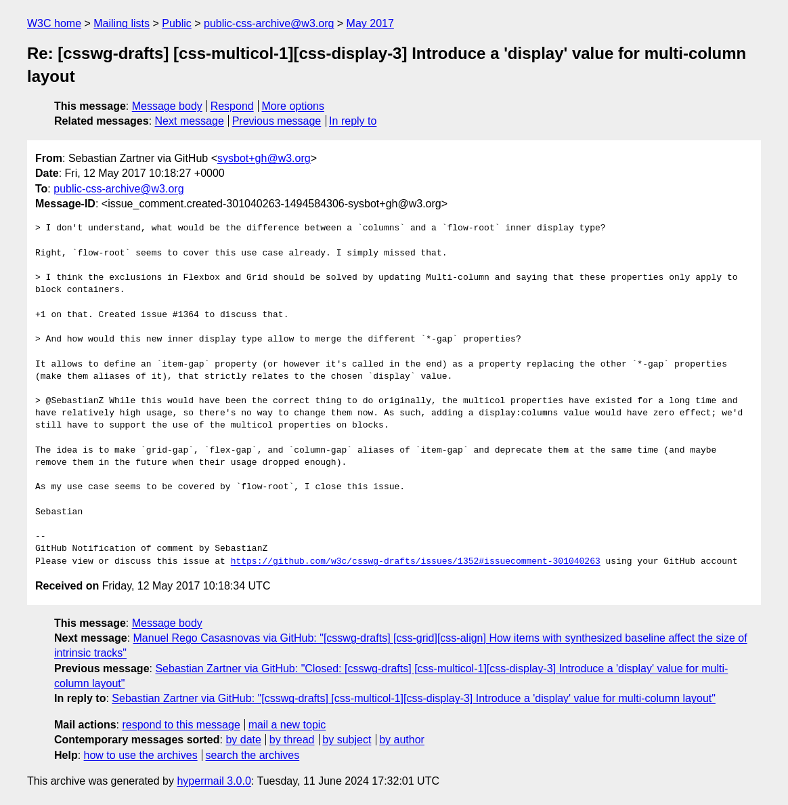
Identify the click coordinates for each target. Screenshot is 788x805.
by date (243, 739)
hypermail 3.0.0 (213, 781)
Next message (189, 121)
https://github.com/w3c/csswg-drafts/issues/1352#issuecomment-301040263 (415, 562)
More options (293, 106)
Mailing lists (121, 23)
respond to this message (181, 724)
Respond (232, 106)
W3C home (54, 23)
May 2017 (370, 23)
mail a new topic (287, 724)
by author (401, 739)
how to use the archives (141, 755)
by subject (346, 739)
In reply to (352, 121)
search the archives (253, 755)
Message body (167, 106)
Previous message (277, 121)
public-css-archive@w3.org (269, 23)
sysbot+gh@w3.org (264, 158)
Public (177, 23)
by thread (292, 739)
